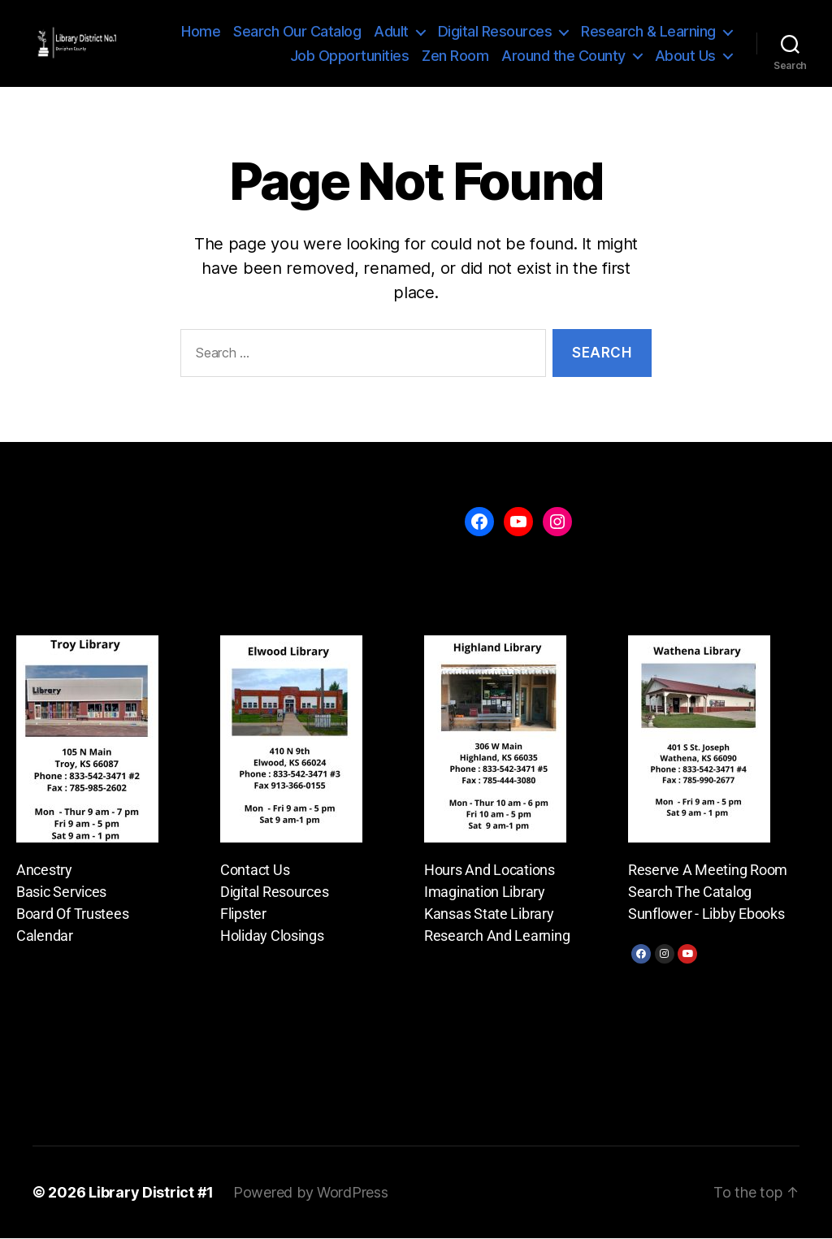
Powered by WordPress (310, 1193)
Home (200, 32)
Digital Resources (495, 32)
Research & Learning (648, 32)
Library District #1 (151, 1193)
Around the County (563, 55)
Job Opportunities (350, 55)
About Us (685, 55)
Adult (391, 32)
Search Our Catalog (297, 32)
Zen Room (455, 55)
